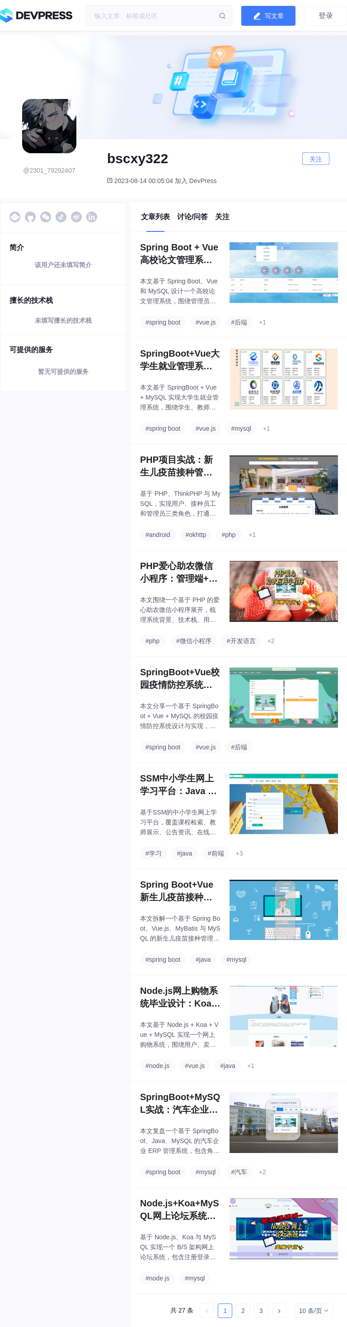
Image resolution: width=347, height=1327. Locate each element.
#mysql (241, 428)
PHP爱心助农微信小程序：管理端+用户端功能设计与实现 (179, 573)
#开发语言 (241, 641)
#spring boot (162, 322)
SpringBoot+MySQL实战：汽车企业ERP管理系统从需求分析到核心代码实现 (180, 1104)
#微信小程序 (193, 641)
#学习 (153, 853)
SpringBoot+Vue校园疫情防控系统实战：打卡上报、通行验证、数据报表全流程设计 (180, 679)
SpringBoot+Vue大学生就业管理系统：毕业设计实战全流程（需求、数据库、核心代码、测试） (180, 360)
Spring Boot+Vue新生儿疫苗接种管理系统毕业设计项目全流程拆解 (176, 891)
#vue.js (206, 322)
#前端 (216, 853)
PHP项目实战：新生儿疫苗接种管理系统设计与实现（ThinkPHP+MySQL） (179, 467)
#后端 (239, 322)
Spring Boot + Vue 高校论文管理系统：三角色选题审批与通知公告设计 (179, 254)
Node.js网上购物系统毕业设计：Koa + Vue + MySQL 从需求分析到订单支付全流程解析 (179, 998)
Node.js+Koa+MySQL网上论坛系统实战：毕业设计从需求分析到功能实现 (179, 1210)
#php (228, 534)
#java (184, 853)
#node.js (157, 1065)
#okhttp (196, 534)
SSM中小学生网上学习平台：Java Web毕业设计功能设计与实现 (178, 785)
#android (157, 534)
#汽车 (239, 1172)
